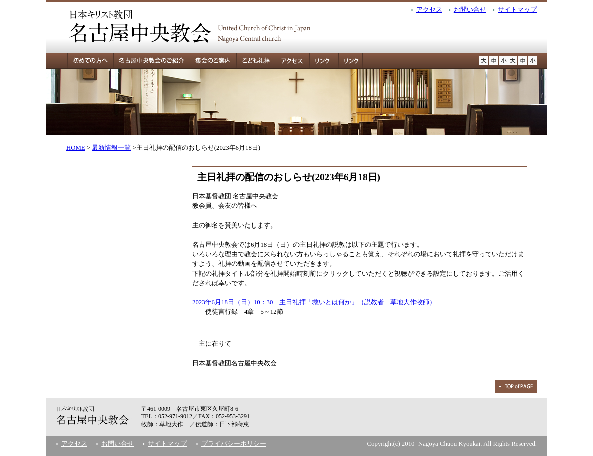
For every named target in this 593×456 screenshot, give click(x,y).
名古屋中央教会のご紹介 (151, 61)
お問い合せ (470, 9)
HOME (75, 147)
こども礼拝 (256, 61)
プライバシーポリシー (233, 443)
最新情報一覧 (111, 147)
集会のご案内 (213, 61)
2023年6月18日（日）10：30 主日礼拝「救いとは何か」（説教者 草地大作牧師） (314, 302)
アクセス (429, 9)
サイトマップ (517, 9)
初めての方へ (79, 61)
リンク (321, 61)
